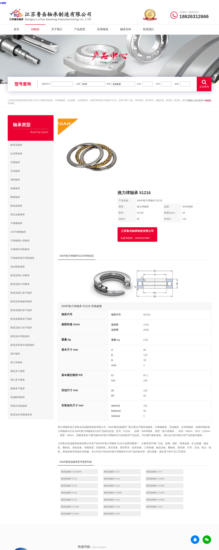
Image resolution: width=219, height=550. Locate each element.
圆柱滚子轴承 (17, 376)
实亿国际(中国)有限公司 (38, 537)
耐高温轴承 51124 (75, 437)
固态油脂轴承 (17, 219)
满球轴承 (15, 184)
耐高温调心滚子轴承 (21, 297)
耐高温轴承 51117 (149, 416)
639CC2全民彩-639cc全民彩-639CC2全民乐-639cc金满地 (100, 545)
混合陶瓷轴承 (17, 271)
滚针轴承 (15, 358)
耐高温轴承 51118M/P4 (78, 416)
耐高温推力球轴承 (20, 289)
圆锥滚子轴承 (17, 393)
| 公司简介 (24, 528)
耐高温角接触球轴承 (21, 306)
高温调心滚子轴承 (122, 496)
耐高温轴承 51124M (187, 437)
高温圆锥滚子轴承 (122, 502)
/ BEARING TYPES (128, 477)
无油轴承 (15, 176)
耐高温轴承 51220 (149, 423)
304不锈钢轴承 (18, 237)
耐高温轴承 (16, 150)
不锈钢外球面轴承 (20, 254)
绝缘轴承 (15, 193)
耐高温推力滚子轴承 (21, 332)
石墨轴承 (15, 167)
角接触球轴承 (17, 402)
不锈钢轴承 (16, 228)
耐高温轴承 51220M (113, 423)
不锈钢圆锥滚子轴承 (145, 502)
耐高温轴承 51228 (75, 444)
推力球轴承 (16, 367)
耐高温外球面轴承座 (21, 419)
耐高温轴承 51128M (150, 437)
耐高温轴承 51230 (186, 444)
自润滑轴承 (16, 158)
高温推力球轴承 (120, 491)
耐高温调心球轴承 (20, 280)
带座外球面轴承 (18, 411)
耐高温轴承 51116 (186, 416)
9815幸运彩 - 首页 (38, 545)
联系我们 (148, 30)
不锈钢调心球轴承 (20, 245)
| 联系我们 (36, 528)
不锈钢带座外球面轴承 (22, 263)
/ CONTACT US (179, 477)
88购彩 (3, 3)
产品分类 (64, 496)
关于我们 (56, 30)
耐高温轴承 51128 (112, 444)
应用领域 (102, 30)
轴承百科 (125, 30)
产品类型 (79, 30)
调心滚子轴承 (17, 384)
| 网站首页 (13, 528)
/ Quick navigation (74, 477)
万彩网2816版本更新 (59, 545)
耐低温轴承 (16, 210)
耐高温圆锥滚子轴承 (21, 324)
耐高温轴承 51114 (112, 416)
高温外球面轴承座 (122, 507)
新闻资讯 (64, 502)
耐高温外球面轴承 (20, 341)
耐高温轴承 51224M (76, 430)
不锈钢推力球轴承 (145, 496)
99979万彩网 (188, 528)
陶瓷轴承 (15, 202)
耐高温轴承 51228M (150, 430)
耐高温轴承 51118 (75, 423)
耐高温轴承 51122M (187, 430)
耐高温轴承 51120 (112, 430)
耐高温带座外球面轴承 (22, 350)
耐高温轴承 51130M (150, 444)
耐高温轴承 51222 (186, 423)
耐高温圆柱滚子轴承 (21, 315)
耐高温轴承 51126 (112, 437)
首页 (16, 30)
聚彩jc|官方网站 (173, 528)
